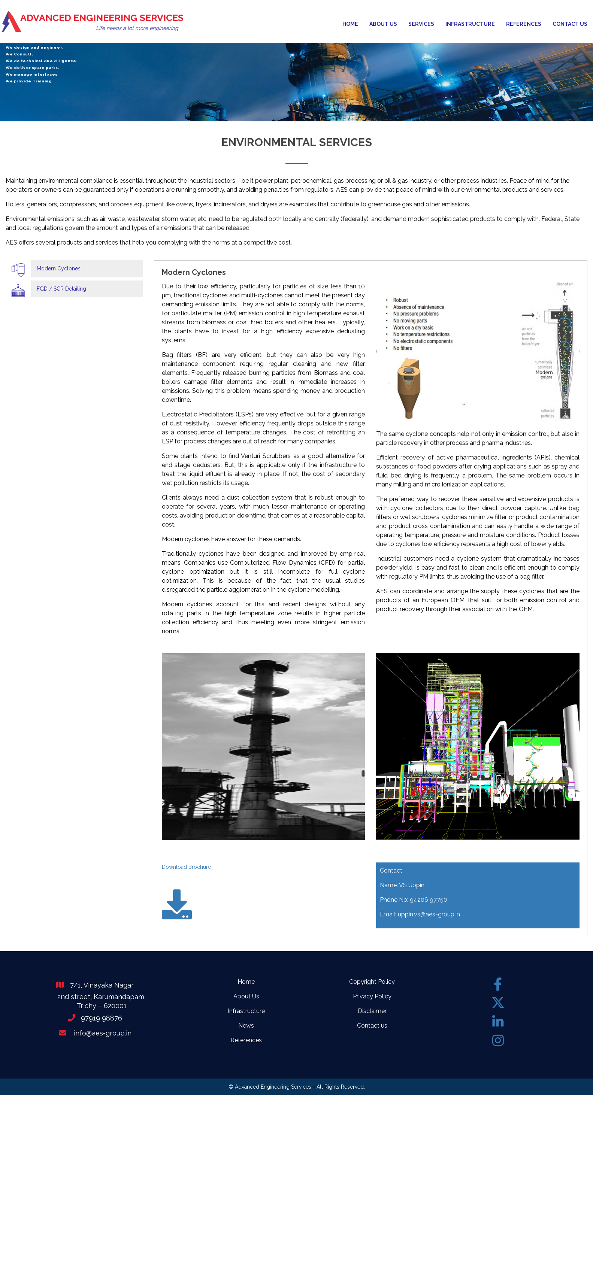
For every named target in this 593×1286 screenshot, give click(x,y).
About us (383, 24)
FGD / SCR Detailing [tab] (61, 289)
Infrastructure (470, 24)
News (246, 1025)
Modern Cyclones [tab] (59, 269)
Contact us (570, 24)
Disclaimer (372, 1010)
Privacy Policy (372, 996)
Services (421, 24)
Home (350, 24)
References (523, 24)
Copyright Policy (372, 981)
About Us (246, 996)
